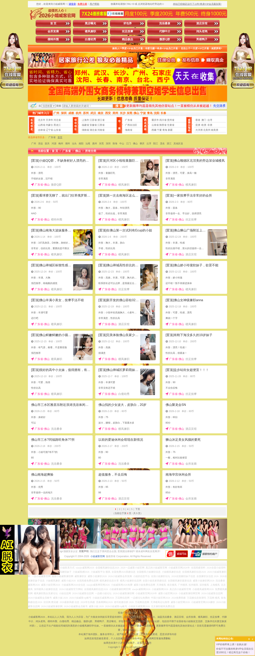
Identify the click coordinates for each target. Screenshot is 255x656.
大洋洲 (199, 130)
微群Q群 (164, 39)
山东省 (57, 130)
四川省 (163, 120)
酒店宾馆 (201, 23)
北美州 (206, 130)
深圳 (108, 143)
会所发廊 (53, 31)
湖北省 (93, 130)
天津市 (49, 120)
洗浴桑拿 (164, 23)
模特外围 (53, 39)
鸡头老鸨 (201, 31)
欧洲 (203, 125)
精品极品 (127, 39)
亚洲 (197, 125)
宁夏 (159, 130)
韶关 (47, 143)
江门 (128, 143)
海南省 (128, 130)
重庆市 (155, 120)
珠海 (115, 143)
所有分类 (90, 150)
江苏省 (93, 120)
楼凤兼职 (90, 31)
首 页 (53, 23)
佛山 (135, 143)
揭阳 (81, 143)
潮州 (67, 143)
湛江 (169, 143)
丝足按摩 (127, 31)
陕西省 (163, 125)
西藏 (154, 130)
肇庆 (142, 143)
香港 (197, 120)
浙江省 (101, 120)
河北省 (57, 120)
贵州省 (170, 120)
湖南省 (85, 130)
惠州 (94, 143)
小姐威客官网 (97, 556)
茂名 (162, 143)
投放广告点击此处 (127, 612)
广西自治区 (131, 125)
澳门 (203, 120)
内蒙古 (49, 125)
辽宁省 (49, 130)
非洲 (209, 125)
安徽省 (93, 125)
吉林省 (41, 130)
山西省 (41, 125)
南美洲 (214, 130)
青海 (164, 130)
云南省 (155, 125)
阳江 (155, 143)
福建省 (85, 125)
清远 (40, 143)
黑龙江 (57, 125)
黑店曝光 (90, 23)
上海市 (85, 120)
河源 (54, 143)
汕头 (74, 143)
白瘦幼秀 (90, 39)
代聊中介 (164, 31)
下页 (137, 509)
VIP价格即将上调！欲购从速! (231, 644)
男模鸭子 (201, 39)
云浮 (148, 143)
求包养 (127, 23)
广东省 (128, 120)
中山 (121, 143)
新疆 (170, 130)
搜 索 (119, 106)
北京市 (41, 120)
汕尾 (87, 143)
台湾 (209, 120)
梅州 (60, 143)
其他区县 (178, 143)
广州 (33, 143)
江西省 (101, 125)
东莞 (101, 143)
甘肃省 (170, 125)
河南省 (101, 130)
